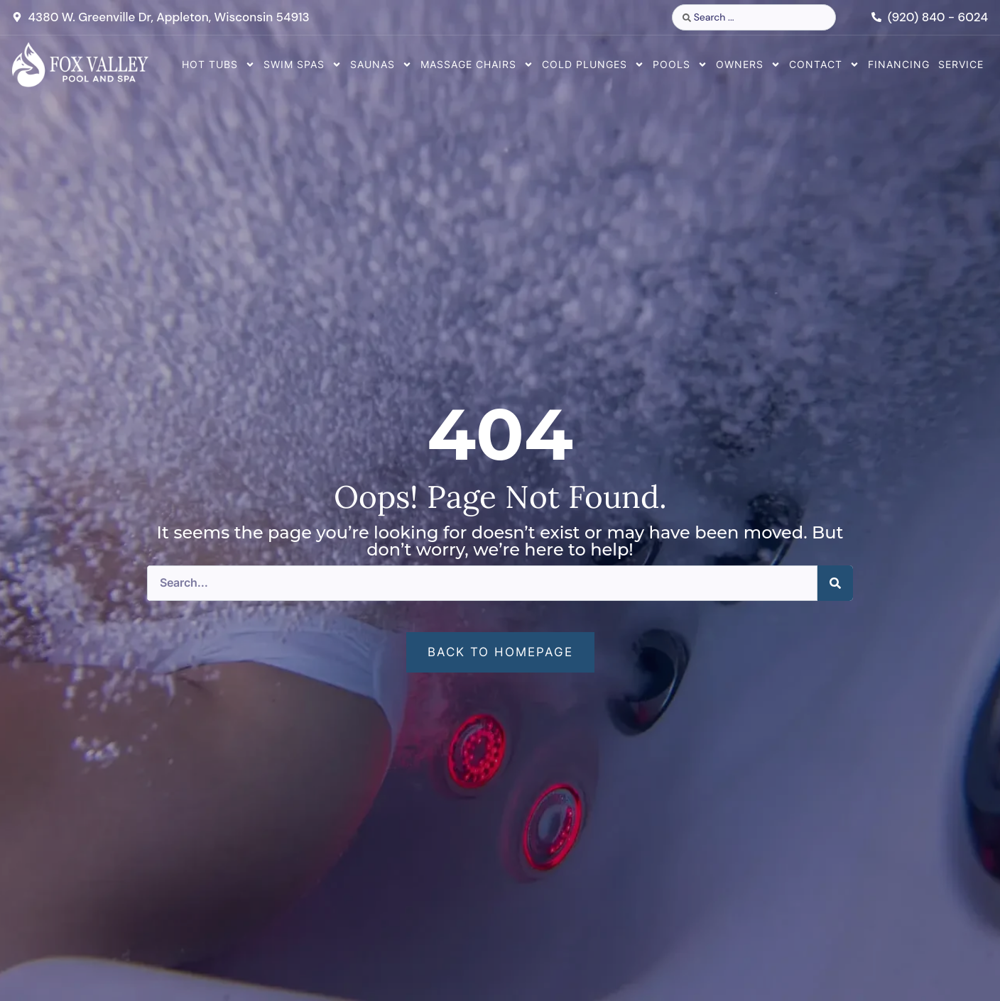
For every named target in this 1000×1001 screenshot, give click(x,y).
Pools (680, 64)
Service (961, 64)
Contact (824, 64)
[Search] (835, 583)
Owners (748, 64)
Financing (899, 64)
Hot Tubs (218, 64)
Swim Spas (302, 64)
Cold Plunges (593, 64)
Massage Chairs (476, 64)
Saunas (381, 64)
